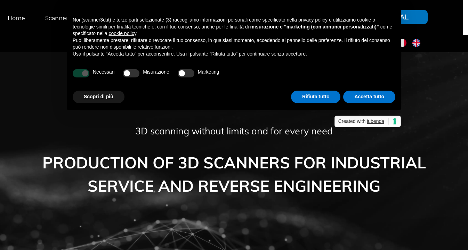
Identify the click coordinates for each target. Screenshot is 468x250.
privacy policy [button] (313, 20)
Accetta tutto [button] (369, 96)
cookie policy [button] (122, 33)
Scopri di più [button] (98, 96)
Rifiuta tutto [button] (316, 96)
